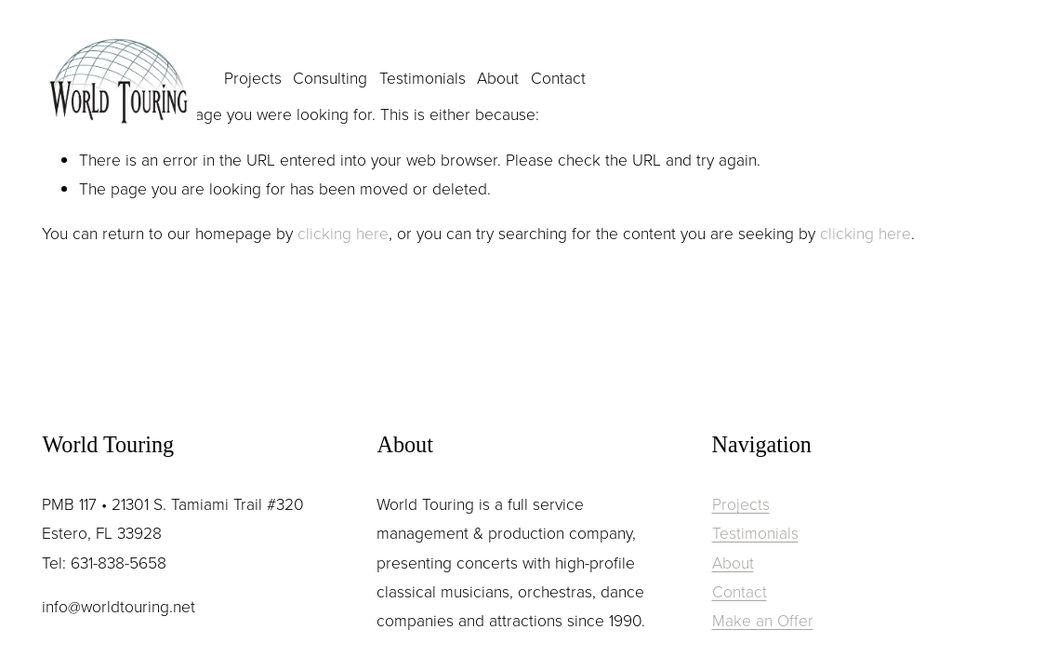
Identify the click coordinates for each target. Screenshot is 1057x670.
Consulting (330, 77)
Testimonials (422, 77)
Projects (253, 77)
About (498, 77)
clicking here (343, 232)
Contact (558, 77)
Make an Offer (762, 620)
